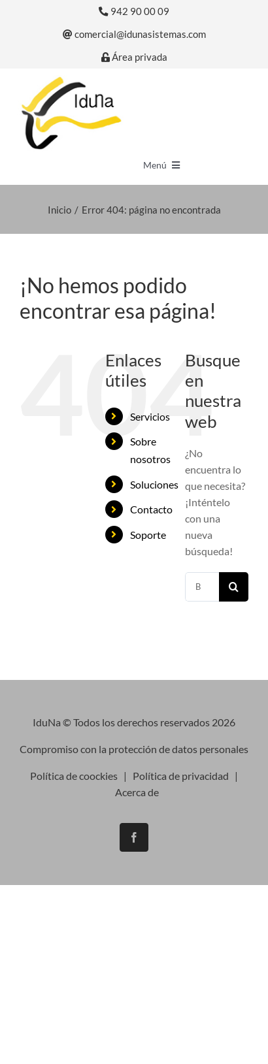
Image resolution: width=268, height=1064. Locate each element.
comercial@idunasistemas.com (134, 34)
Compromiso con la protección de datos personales (134, 749)
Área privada (134, 57)
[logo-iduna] (71, 80)
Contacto (151, 509)
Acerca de (137, 792)
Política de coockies (74, 775)
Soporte (148, 534)
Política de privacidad (181, 775)
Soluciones (154, 484)
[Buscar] (233, 587)
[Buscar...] (202, 587)
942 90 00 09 (134, 11)
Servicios (150, 416)
